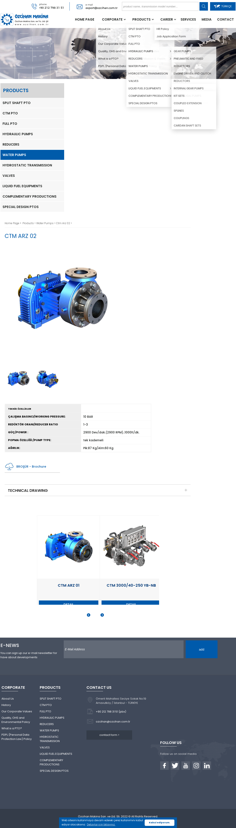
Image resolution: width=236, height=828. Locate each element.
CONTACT (225, 19)
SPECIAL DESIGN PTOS (21, 207)
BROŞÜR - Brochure (25, 466)
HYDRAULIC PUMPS (18, 134)
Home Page (12, 223)
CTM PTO (10, 113)
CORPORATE (112, 19)
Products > (29, 223)
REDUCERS (11, 144)
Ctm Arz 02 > (64, 223)
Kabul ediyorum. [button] (159, 822)
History (6, 705)
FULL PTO (10, 123)
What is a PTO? (11, 728)
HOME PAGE (84, 19)
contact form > (109, 735)
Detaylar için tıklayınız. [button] (101, 824)
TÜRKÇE (223, 6)
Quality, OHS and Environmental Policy (15, 720)
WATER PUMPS (14, 155)
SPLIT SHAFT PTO (17, 103)
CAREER (166, 19)
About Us (7, 699)
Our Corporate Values (16, 711)
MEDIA (207, 19)
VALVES (9, 175)
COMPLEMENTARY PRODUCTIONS (30, 196)
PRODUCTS (141, 19)
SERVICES (188, 19)
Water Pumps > (46, 223)
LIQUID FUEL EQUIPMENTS (22, 186)
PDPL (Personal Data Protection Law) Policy (16, 737)
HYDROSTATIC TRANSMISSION (27, 165)
